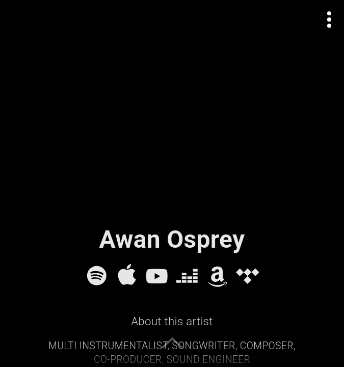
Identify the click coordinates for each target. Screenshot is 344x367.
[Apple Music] (127, 275)
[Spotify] (97, 275)
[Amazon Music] (217, 275)
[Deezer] (187, 275)
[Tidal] (247, 275)
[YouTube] (157, 275)
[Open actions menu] (329, 20)
